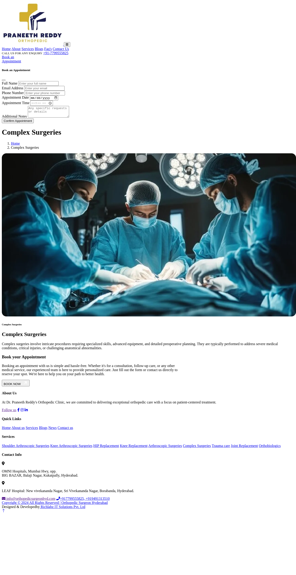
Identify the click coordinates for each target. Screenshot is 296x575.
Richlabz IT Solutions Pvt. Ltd (62, 509)
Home (6, 49)
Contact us (65, 430)
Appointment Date (15, 98)
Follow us (9, 412)
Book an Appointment (11, 59)
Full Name (9, 83)
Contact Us (61, 49)
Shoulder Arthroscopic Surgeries (25, 448)
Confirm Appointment (18, 123)
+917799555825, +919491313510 (83, 501)
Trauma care (221, 448)
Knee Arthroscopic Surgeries (71, 448)
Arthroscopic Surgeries (165, 448)
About (16, 49)
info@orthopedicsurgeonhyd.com (28, 501)
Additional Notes (14, 119)
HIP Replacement (106, 448)
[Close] (3, 80)
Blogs (39, 49)
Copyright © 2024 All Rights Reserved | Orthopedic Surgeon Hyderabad (55, 505)
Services (27, 49)
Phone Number (13, 93)
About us (18, 430)
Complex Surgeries (197, 448)
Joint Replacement (244, 448)
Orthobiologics (270, 448)
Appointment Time (15, 103)
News (52, 430)
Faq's (48, 49)
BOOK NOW (16, 385)
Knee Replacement (134, 448)
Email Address (12, 88)
